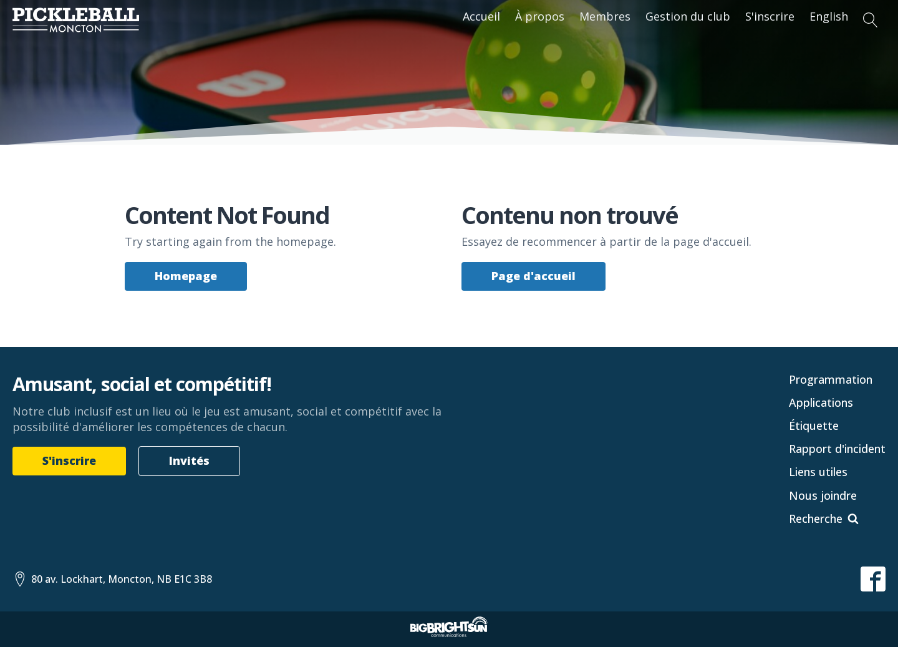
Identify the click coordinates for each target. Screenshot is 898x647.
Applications (821, 402)
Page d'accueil (533, 275)
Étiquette (814, 425)
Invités (189, 460)
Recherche (815, 518)
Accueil (481, 16)
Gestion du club (687, 16)
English (828, 16)
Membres (604, 16)
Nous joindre (823, 495)
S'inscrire (769, 16)
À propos (539, 16)
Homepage (186, 275)
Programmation (830, 379)
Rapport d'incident (837, 448)
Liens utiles (818, 471)
